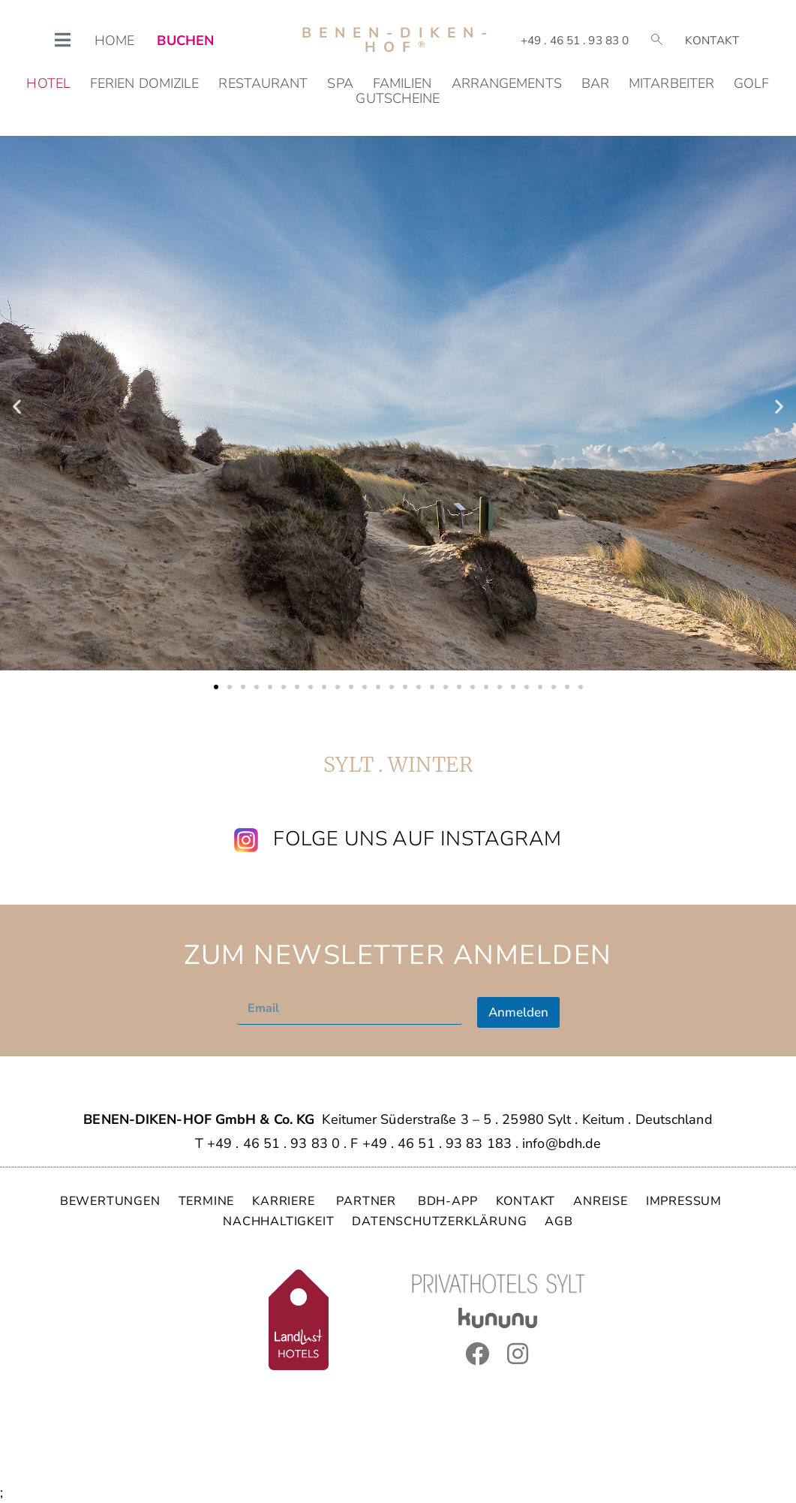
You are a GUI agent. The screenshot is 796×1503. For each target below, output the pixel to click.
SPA (340, 83)
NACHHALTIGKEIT (278, 1221)
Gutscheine (398, 98)
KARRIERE (285, 1201)
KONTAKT (526, 1201)
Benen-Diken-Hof (398, 40)
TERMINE (207, 1201)
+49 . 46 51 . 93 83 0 (575, 40)
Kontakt (712, 40)
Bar (595, 83)
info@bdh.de (561, 1143)
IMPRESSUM (684, 1201)
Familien (402, 83)
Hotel (48, 83)
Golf (751, 83)
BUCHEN (185, 41)
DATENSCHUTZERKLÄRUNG (439, 1221)
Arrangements (507, 83)
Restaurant (263, 83)
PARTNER (367, 1201)
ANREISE (600, 1201)
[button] (17, 406)
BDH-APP (448, 1201)
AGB (558, 1221)
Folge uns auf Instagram (417, 839)
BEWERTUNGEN (110, 1201)
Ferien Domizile (145, 83)
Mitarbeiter (671, 83)
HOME (114, 41)
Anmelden (518, 1012)
